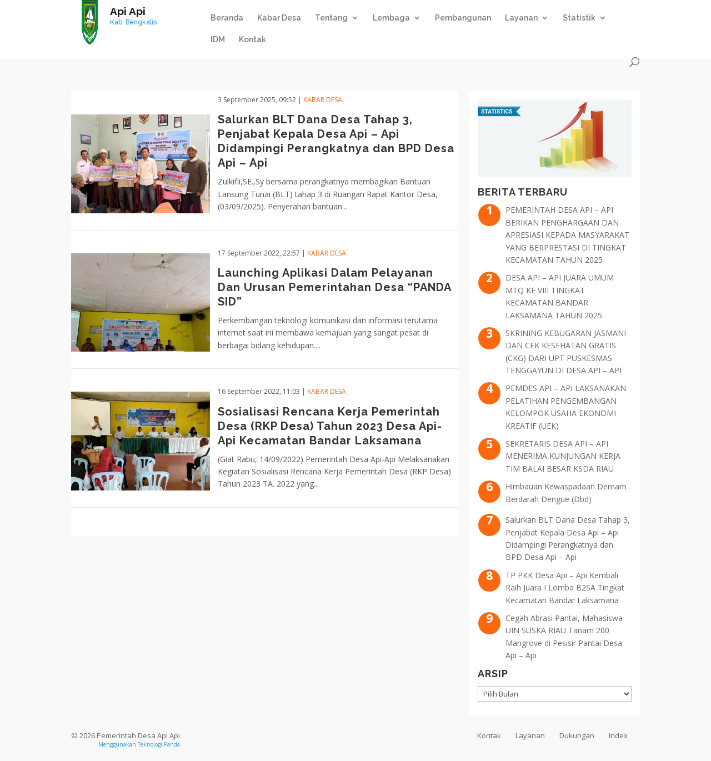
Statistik (579, 18)
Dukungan (576, 735)
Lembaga (391, 18)
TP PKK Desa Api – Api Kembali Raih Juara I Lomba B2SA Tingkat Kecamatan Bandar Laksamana (564, 587)
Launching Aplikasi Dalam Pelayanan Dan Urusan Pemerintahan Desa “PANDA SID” (334, 287)
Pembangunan (463, 18)
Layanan (521, 18)
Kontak (252, 40)
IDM (218, 40)
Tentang (331, 18)
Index (618, 735)
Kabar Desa (279, 18)
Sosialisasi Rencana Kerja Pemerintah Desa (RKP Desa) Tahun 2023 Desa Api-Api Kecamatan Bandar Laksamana (330, 426)
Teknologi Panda (159, 744)
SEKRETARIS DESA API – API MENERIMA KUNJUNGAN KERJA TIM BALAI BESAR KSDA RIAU (562, 456)
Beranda (227, 18)
